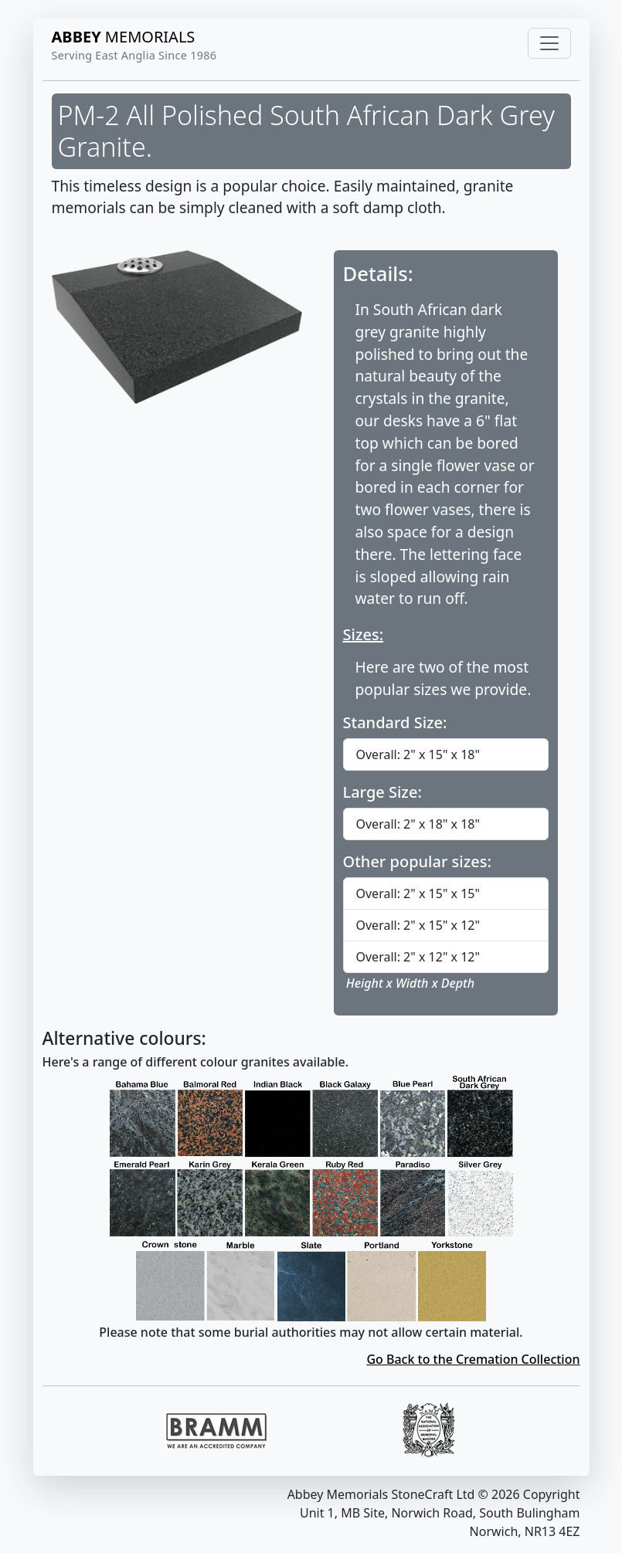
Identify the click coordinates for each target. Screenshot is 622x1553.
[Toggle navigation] (549, 43)
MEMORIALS (123, 36)
